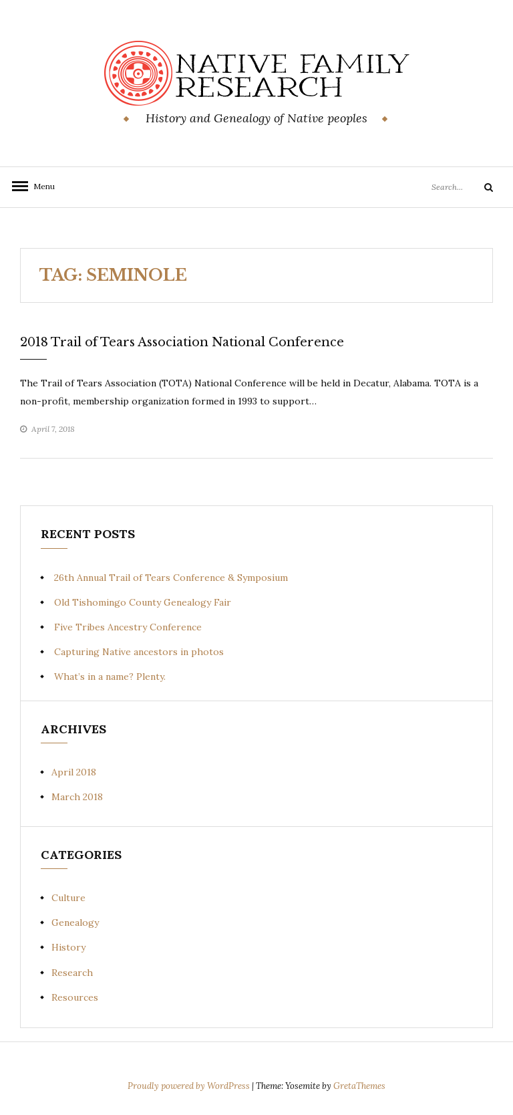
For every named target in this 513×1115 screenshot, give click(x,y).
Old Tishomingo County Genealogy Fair (142, 602)
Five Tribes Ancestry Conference (128, 627)
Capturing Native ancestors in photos (139, 652)
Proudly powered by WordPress (190, 1086)
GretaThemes (359, 1086)
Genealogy (75, 922)
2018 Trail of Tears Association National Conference (182, 342)
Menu (40, 186)
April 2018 (73, 772)
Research (72, 973)
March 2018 (77, 797)
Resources (74, 997)
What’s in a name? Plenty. (110, 676)
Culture (68, 898)
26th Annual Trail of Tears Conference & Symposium (171, 578)
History (68, 947)
